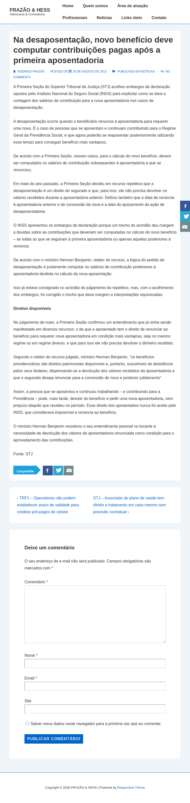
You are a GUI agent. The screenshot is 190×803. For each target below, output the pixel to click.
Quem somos (95, 6)
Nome (29, 655)
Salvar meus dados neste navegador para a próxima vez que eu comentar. (95, 724)
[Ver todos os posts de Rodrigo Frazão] (29, 71)
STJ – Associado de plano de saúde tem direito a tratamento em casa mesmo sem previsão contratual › (129, 505)
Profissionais (74, 18)
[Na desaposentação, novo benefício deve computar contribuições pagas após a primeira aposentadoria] (90, 71)
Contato (159, 18)
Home (67, 6)
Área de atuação (132, 6)
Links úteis (131, 18)
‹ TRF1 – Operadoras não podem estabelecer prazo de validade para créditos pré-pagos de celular (48, 505)
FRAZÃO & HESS (30, 10)
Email (29, 678)
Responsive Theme (131, 787)
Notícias (104, 18)
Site (27, 701)
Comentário (36, 582)
